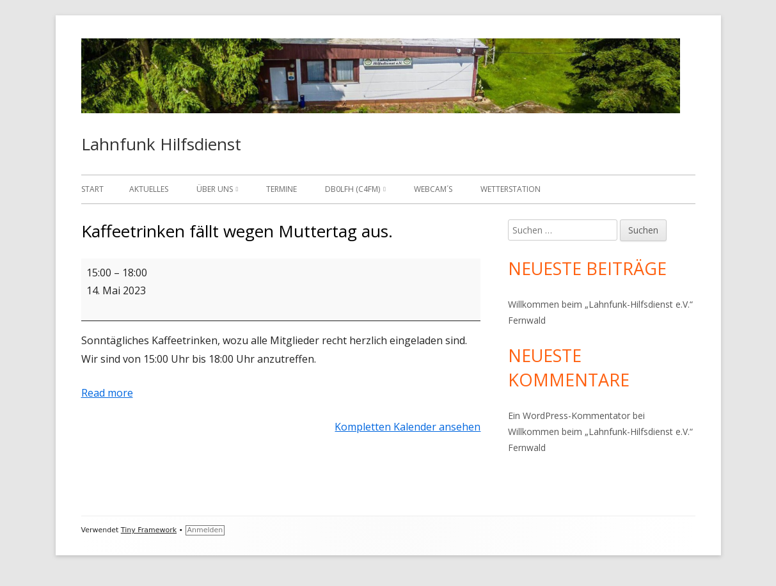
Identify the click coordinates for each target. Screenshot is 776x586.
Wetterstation (510, 189)
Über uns (214, 189)
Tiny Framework (149, 530)
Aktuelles (148, 189)
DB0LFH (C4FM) (352, 189)
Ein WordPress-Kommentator (569, 415)
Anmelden (205, 530)
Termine (281, 189)
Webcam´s (433, 189)
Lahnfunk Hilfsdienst (161, 143)
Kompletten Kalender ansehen (407, 427)
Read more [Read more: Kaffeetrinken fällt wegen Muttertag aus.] (107, 393)
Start (92, 189)
